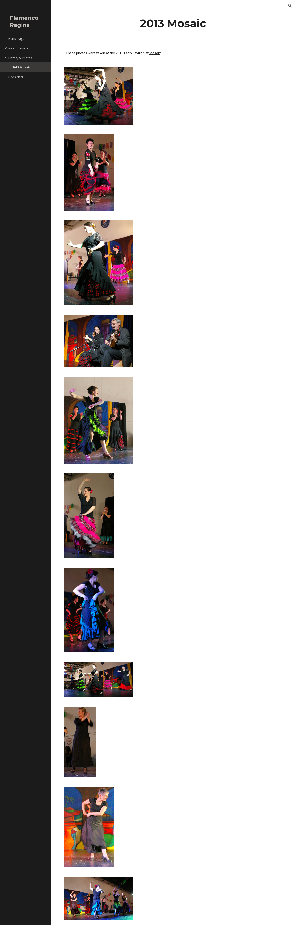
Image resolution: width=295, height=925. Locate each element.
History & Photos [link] (20, 58)
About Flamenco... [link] (20, 48)
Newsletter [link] (15, 77)
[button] (290, 6)
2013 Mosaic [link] (21, 67)
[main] (173, 23)
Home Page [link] (16, 38)
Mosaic (154, 53)
